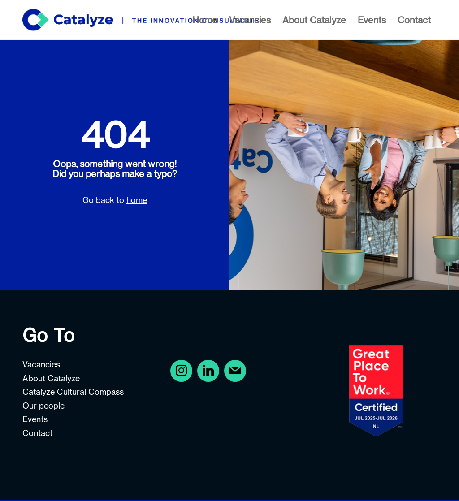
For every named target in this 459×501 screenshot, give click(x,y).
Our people (43, 406)
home (136, 200)
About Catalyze (51, 378)
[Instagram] (208, 370)
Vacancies (41, 364)
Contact (37, 433)
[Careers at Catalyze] (140, 20)
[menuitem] (204, 20)
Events (35, 419)
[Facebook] (181, 370)
